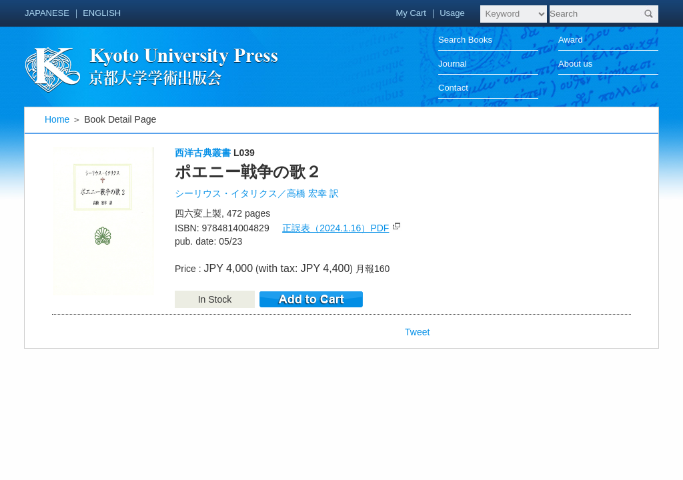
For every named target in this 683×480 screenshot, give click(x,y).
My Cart (411, 13)
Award (570, 40)
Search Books (465, 40)
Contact (453, 88)
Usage (452, 13)
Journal (452, 64)
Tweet (417, 332)
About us (575, 64)
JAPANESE (47, 13)
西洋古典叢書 (203, 152)
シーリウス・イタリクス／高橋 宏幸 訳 (257, 193)
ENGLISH (102, 13)
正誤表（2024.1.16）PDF (335, 228)
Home (57, 119)
